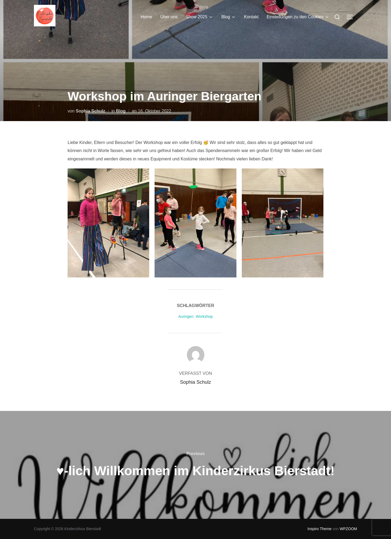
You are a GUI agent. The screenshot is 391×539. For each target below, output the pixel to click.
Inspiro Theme (319, 529)
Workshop (204, 316)
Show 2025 (199, 17)
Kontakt (251, 17)
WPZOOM (348, 529)
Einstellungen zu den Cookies (298, 17)
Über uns (169, 17)
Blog (228, 17)
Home (146, 17)
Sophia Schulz (90, 111)
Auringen (185, 316)
